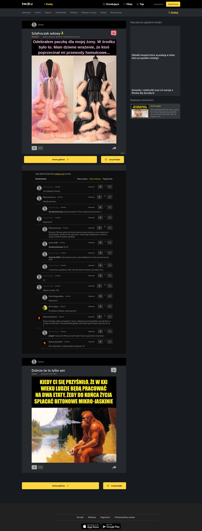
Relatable (35, 37)
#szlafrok (59, 37)
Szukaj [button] (174, 12)
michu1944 (53, 243)
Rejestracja (173, 4)
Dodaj (49, 4)
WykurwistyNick (50, 317)
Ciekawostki (61, 12)
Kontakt (80, 517)
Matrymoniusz (49, 197)
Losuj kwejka (112, 159)
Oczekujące (112, 4)
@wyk (51, 336)
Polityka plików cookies (125, 517)
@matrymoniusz (56, 212)
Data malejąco (95, 179)
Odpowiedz (91, 187)
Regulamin (105, 517)
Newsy (103, 12)
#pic (55, 374)
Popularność (107, 179)
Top (142, 4)
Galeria (48, 12)
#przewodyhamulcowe (71, 37)
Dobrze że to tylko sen (48, 370)
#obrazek (44, 374)
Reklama (92, 517)
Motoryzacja (116, 12)
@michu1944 (54, 257)
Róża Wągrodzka (56, 296)
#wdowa (52, 37)
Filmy (129, 4)
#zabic (45, 37)
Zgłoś (123, 153)
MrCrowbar (53, 306)
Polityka (73, 12)
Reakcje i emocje (88, 12)
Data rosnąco (82, 179)
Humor (38, 12)
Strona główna (60, 159)
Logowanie (158, 4)
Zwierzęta (26, 12)
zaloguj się (59, 174)
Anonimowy (48, 187)
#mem (51, 374)
